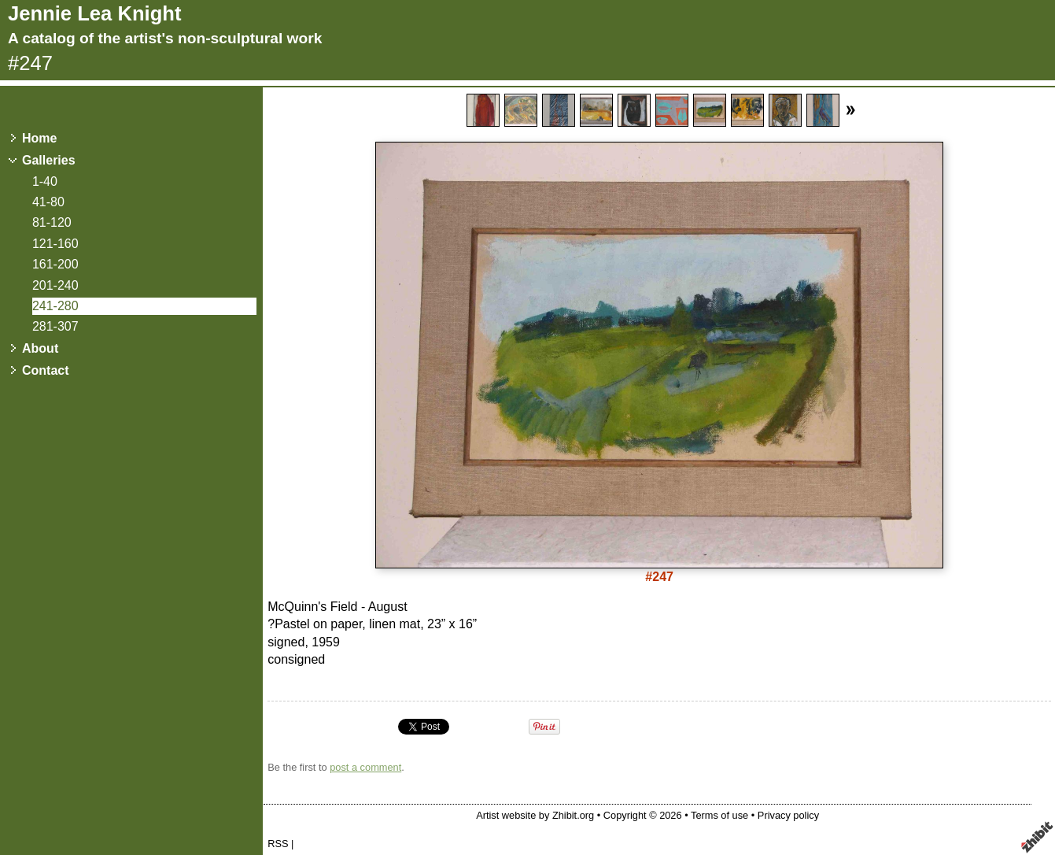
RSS (277, 843)
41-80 (48, 202)
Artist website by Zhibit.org (535, 815)
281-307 (55, 326)
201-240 (55, 285)
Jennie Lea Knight (94, 13)
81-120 (52, 222)
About (40, 348)
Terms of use (719, 815)
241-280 (55, 306)
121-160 (55, 243)
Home (39, 138)
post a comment (365, 767)
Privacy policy (788, 815)
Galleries (49, 160)
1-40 (44, 181)
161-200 (55, 264)
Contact (45, 370)
